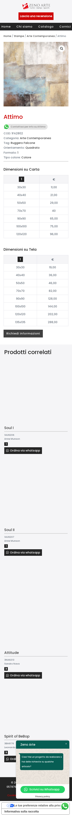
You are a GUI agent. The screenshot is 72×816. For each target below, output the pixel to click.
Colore (26, 157)
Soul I (9, 427)
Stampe (19, 36)
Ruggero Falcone (23, 143)
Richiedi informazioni (23, 333)
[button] (61, 48)
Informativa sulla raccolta (21, 811)
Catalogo (46, 27)
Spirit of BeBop (17, 736)
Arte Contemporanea (41, 36)
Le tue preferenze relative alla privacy (39, 805)
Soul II (9, 529)
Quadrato (32, 148)
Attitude (11, 652)
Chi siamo (24, 27)
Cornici (65, 27)
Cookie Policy (16, 795)
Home (6, 27)
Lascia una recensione (36, 16)
